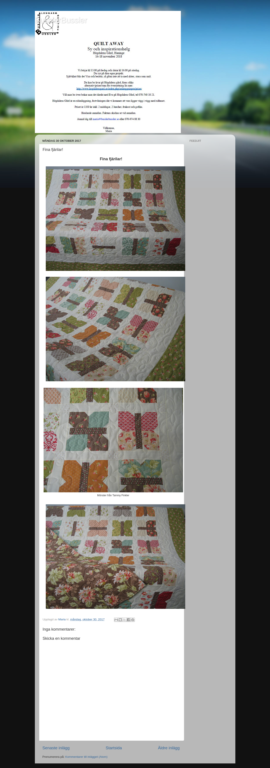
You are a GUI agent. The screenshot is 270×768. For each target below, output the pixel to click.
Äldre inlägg (169, 748)
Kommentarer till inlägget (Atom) (86, 756)
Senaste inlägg (56, 748)
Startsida (114, 748)
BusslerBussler (61, 20)
